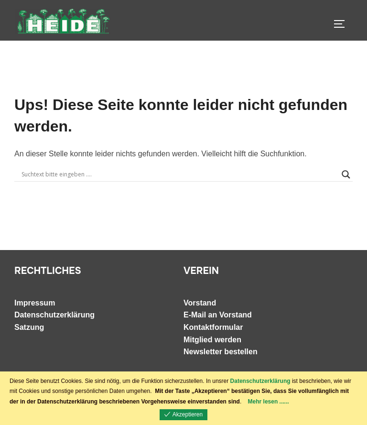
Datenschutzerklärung (54, 315)
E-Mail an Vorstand (218, 315)
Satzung (29, 327)
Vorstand (200, 303)
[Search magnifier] (346, 174)
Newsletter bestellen (221, 352)
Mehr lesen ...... (268, 401)
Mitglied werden (212, 340)
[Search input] (179, 174)
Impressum (34, 303)
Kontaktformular (213, 327)
